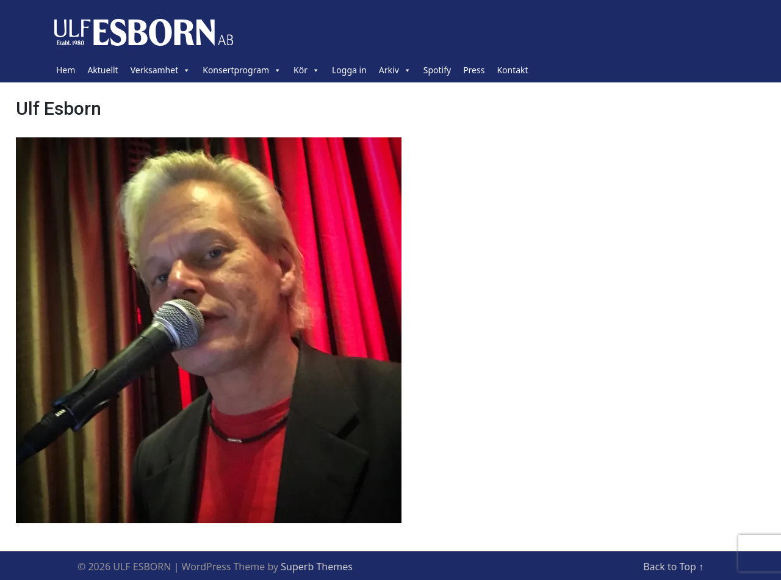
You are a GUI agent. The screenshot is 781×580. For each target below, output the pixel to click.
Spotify (437, 70)
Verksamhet (161, 70)
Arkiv (395, 70)
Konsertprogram (242, 70)
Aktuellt (102, 70)
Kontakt (512, 70)
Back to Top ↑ (673, 566)
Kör (306, 70)
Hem (65, 70)
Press (473, 70)
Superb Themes (317, 566)
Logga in (349, 70)
